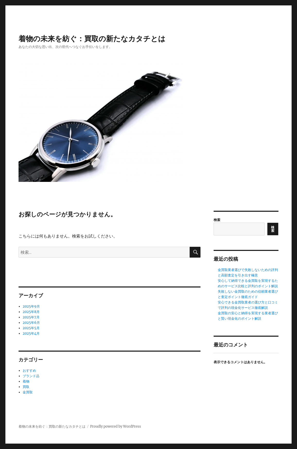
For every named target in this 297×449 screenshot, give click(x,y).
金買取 (28, 392)
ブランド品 (31, 376)
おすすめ (29, 370)
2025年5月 (31, 328)
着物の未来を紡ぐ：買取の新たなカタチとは (92, 38)
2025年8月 (31, 312)
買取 (26, 387)
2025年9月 (31, 306)
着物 (26, 381)
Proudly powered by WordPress (115, 426)
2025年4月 (31, 333)
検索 (217, 220)
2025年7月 (31, 317)
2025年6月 (31, 322)
